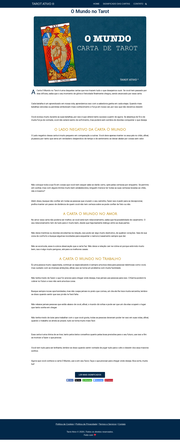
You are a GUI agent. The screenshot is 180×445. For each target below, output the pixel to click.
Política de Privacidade (86, 429)
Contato (122, 429)
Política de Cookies (65, 429)
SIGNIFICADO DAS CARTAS (116, 4)
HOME (95, 4)
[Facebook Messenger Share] (98, 385)
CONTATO (138, 4)
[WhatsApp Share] (87, 385)
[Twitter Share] (78, 385)
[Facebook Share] (70, 385)
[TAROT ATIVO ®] (43, 4)
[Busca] (146, 4)
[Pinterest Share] (109, 385)
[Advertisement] (90, 165)
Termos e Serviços (107, 429)
